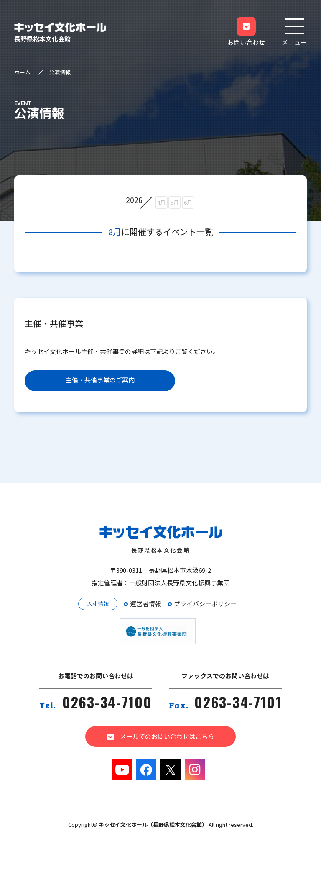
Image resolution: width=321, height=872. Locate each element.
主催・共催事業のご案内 (100, 379)
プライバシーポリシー (205, 603)
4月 (161, 202)
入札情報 (98, 604)
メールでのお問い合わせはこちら (160, 736)
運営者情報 (145, 603)
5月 (175, 202)
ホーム (22, 72)
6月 (188, 202)
